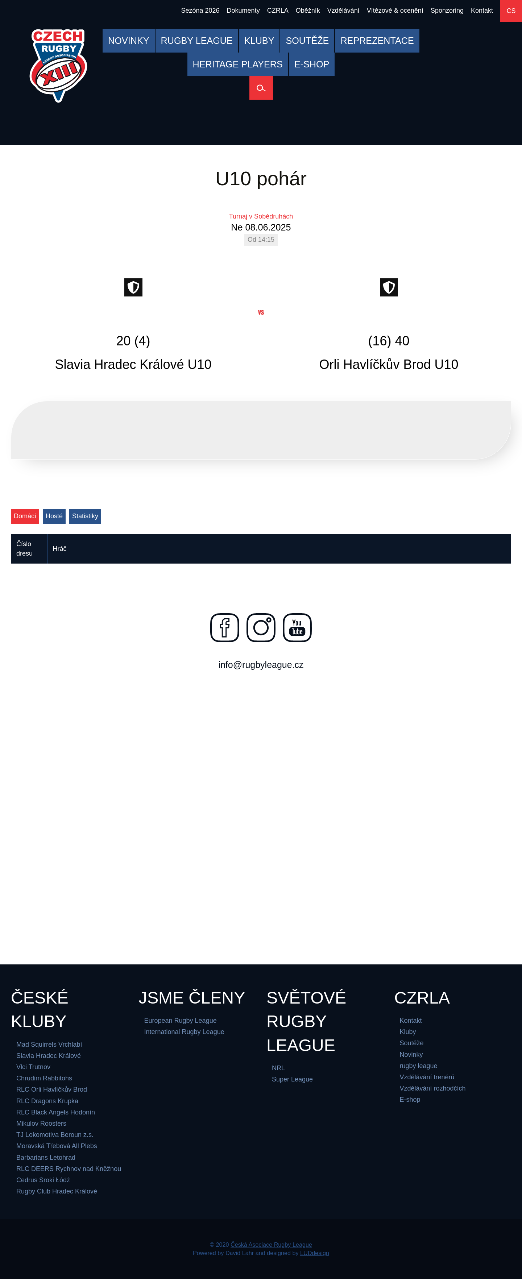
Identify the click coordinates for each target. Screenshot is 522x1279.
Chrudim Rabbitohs (44, 1078)
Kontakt (411, 1020)
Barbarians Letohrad (45, 1157)
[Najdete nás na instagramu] (261, 627)
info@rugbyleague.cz (261, 665)
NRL (278, 1068)
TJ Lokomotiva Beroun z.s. (55, 1134)
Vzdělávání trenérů (427, 1077)
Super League (292, 1079)
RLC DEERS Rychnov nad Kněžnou (68, 1168)
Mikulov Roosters (41, 1123)
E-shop (410, 1100)
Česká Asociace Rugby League (271, 1245)
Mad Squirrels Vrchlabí (49, 1044)
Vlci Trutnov (33, 1067)
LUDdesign (314, 1253)
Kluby (408, 1032)
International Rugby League (184, 1032)
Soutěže (412, 1043)
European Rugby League (180, 1020)
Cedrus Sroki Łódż (43, 1180)
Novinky (411, 1054)
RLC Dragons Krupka (47, 1101)
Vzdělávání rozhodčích (433, 1088)
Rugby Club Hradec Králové (56, 1191)
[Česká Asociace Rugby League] (58, 66)
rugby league (419, 1066)
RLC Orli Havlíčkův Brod (51, 1089)
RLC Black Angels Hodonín (55, 1112)
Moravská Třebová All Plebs (56, 1146)
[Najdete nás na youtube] (297, 627)
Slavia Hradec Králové (48, 1055)
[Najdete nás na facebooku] (224, 627)
